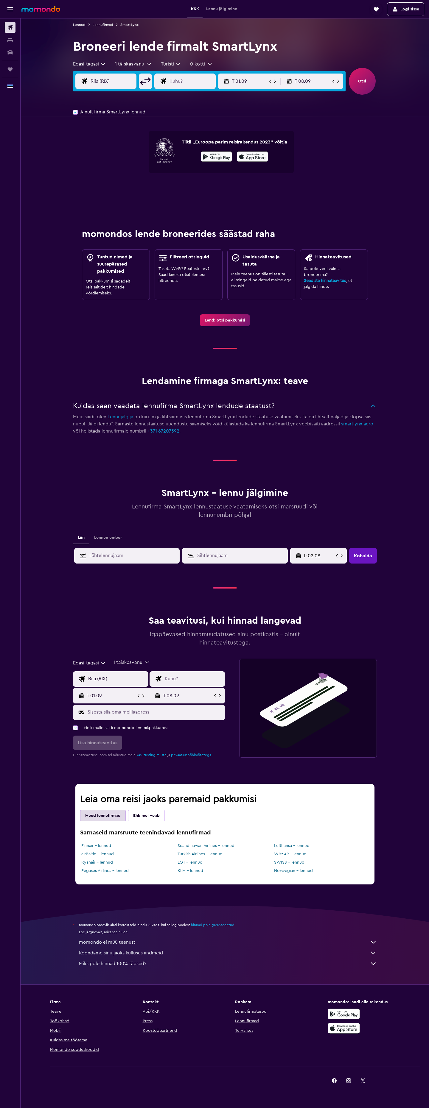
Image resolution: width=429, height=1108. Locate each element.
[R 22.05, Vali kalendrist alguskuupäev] (319, 555)
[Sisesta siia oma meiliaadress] (155, 712)
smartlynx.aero (357, 424)
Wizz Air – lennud (290, 854)
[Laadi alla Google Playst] (216, 157)
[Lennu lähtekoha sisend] (118, 81)
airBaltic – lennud (97, 854)
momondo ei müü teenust (228, 942)
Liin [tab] (81, 538)
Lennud (79, 24)
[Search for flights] (10, 27)
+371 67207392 (163, 431)
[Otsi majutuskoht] (10, 40)
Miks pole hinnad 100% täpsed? (228, 963)
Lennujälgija (120, 416)
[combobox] (89, 64)
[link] (225, 320)
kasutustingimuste (151, 755)
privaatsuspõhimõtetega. (191, 755)
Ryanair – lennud (97, 862)
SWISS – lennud (289, 862)
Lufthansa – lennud (292, 846)
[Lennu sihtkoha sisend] (197, 81)
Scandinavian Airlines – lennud (206, 846)
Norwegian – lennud (293, 871)
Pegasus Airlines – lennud (105, 871)
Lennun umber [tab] (108, 538)
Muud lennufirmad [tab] (103, 816)
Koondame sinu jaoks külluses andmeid (228, 952)
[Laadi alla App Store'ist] (252, 157)
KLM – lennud (190, 871)
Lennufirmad (103, 24)
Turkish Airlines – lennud (200, 854)
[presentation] (252, 156)
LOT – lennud (190, 862)
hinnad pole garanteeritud (212, 925)
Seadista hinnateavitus (325, 281)
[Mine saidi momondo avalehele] (40, 9)
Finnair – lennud (96, 846)
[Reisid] (10, 69)
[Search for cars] (10, 52)
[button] (10, 9)
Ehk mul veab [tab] (146, 816)
